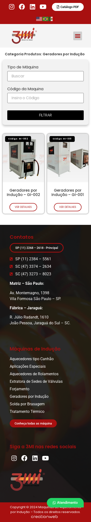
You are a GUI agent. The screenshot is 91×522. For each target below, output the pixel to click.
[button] (77, 36)
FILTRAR (45, 115)
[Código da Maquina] (45, 98)
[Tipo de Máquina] (45, 76)
